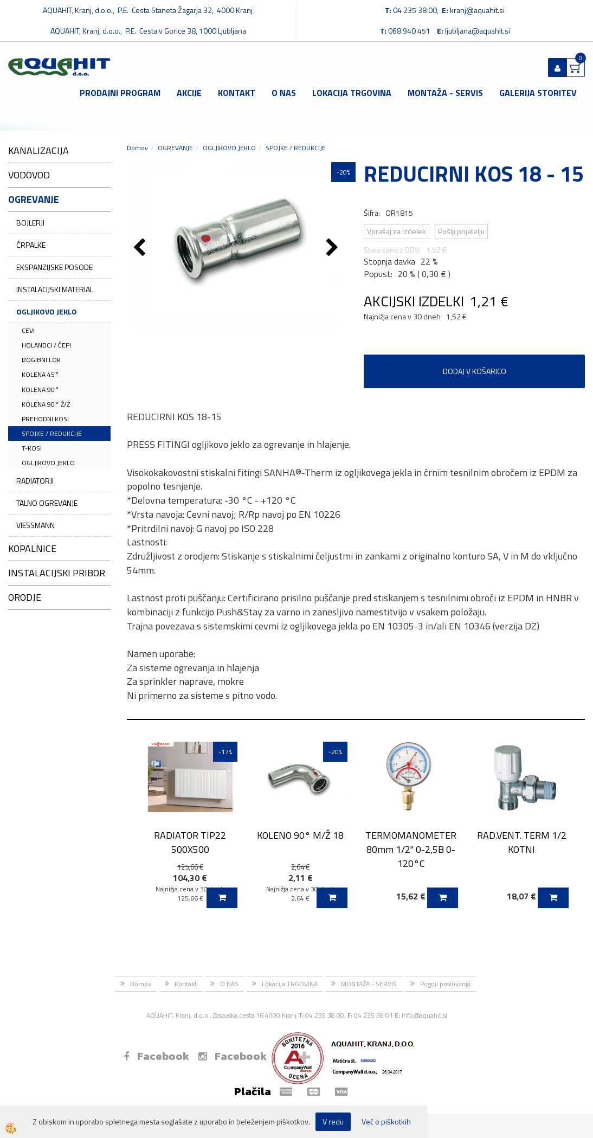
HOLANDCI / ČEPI (46, 345)
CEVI (28, 330)
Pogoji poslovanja (445, 984)
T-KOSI (32, 448)
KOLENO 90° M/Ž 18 (300, 835)
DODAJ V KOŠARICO (474, 371)
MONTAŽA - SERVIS (445, 92)
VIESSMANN (35, 525)
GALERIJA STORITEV (538, 92)
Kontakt (236, 92)
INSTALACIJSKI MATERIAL (54, 289)
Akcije (189, 92)
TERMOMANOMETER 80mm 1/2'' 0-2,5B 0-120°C (410, 849)
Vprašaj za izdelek (396, 231)
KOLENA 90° (40, 389)
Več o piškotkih (386, 1121)
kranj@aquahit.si (477, 10)
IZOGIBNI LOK (41, 360)
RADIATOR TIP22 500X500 (190, 842)
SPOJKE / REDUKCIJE (52, 433)
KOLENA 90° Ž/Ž (46, 404)
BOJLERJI (30, 222)
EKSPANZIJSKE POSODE (54, 267)
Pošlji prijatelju (461, 231)
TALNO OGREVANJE (47, 503)
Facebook (156, 1056)
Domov (137, 148)
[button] (333, 248)
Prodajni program (120, 92)
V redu (333, 1121)
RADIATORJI (35, 480)
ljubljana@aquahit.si (477, 30)
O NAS (284, 92)
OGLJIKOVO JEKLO (46, 311)
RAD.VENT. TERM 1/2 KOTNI (521, 842)
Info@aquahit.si (424, 1015)
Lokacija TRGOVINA (351, 92)
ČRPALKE (31, 244)
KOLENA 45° (40, 374)
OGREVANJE (175, 148)
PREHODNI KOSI (45, 419)
